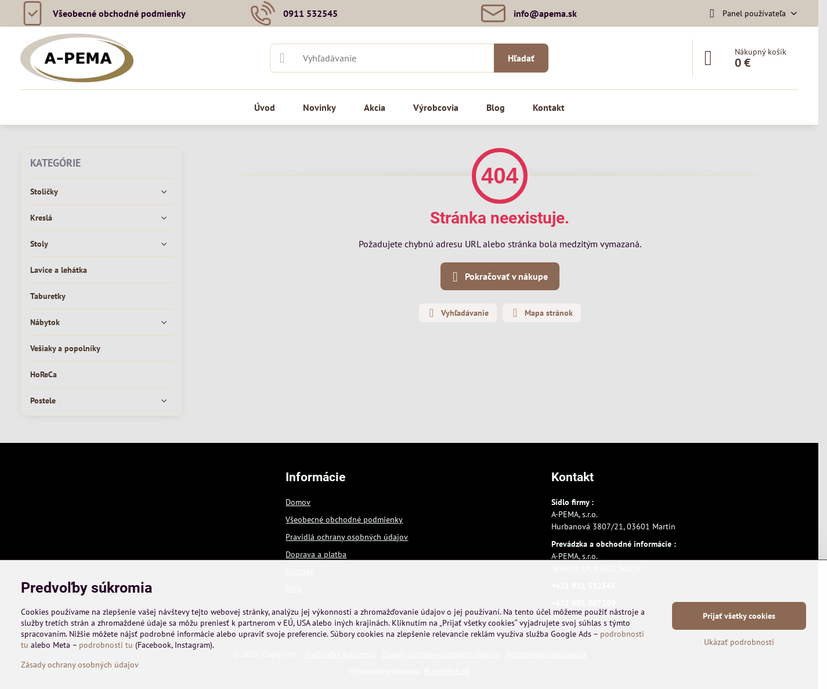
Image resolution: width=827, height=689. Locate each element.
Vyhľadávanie (457, 313)
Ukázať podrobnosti (739, 642)
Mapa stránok (541, 313)
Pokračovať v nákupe (498, 277)
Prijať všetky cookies (739, 616)
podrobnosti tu (106, 645)
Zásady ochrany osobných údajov (80, 664)
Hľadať (521, 58)
